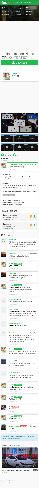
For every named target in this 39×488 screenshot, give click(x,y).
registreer (19, 436)
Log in (12, 436)
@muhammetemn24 (16, 311)
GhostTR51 (12, 253)
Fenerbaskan (13, 309)
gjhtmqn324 (13, 361)
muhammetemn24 (15, 299)
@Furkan (12, 276)
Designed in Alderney (8, 481)
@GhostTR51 (13, 266)
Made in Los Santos (7, 483)
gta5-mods (12, 239)
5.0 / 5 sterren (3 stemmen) (8, 160)
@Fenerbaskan (14, 325)
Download (19, 62)
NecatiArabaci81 (14, 426)
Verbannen (16, 406)
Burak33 (11, 333)
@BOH (11, 419)
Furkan (14, 74)
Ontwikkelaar (18, 164)
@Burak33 (12, 351)
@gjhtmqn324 (13, 399)
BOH (10, 406)
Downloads (8, 155)
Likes (18, 155)
